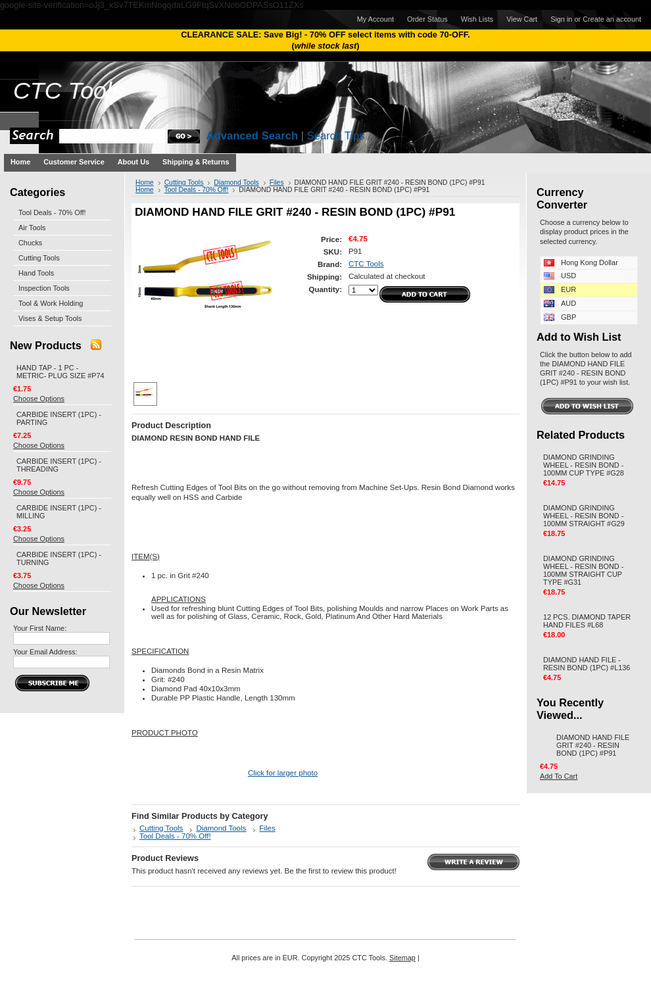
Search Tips (336, 136)
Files (277, 182)
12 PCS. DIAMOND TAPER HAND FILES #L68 (587, 621)
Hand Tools (36, 273)
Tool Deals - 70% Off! (52, 212)
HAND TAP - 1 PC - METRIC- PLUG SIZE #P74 (60, 372)
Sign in (561, 19)
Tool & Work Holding (50, 303)
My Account (375, 19)
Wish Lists (477, 19)
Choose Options (38, 399)
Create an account (612, 19)
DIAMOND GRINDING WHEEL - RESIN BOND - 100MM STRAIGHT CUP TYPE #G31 (583, 570)
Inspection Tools (44, 288)
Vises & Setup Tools (50, 318)
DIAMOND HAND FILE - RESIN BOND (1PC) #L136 (586, 664)
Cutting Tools (39, 258)
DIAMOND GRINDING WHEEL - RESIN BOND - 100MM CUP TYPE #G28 (583, 465)
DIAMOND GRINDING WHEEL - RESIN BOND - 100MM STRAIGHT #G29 (584, 516)
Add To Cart (558, 776)
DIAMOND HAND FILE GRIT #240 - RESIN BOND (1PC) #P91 (592, 745)
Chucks (30, 243)
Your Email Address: (45, 652)
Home (144, 182)
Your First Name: (39, 628)
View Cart (521, 19)
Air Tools (32, 228)
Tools (68, 91)
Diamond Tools (236, 182)
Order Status (427, 19)
